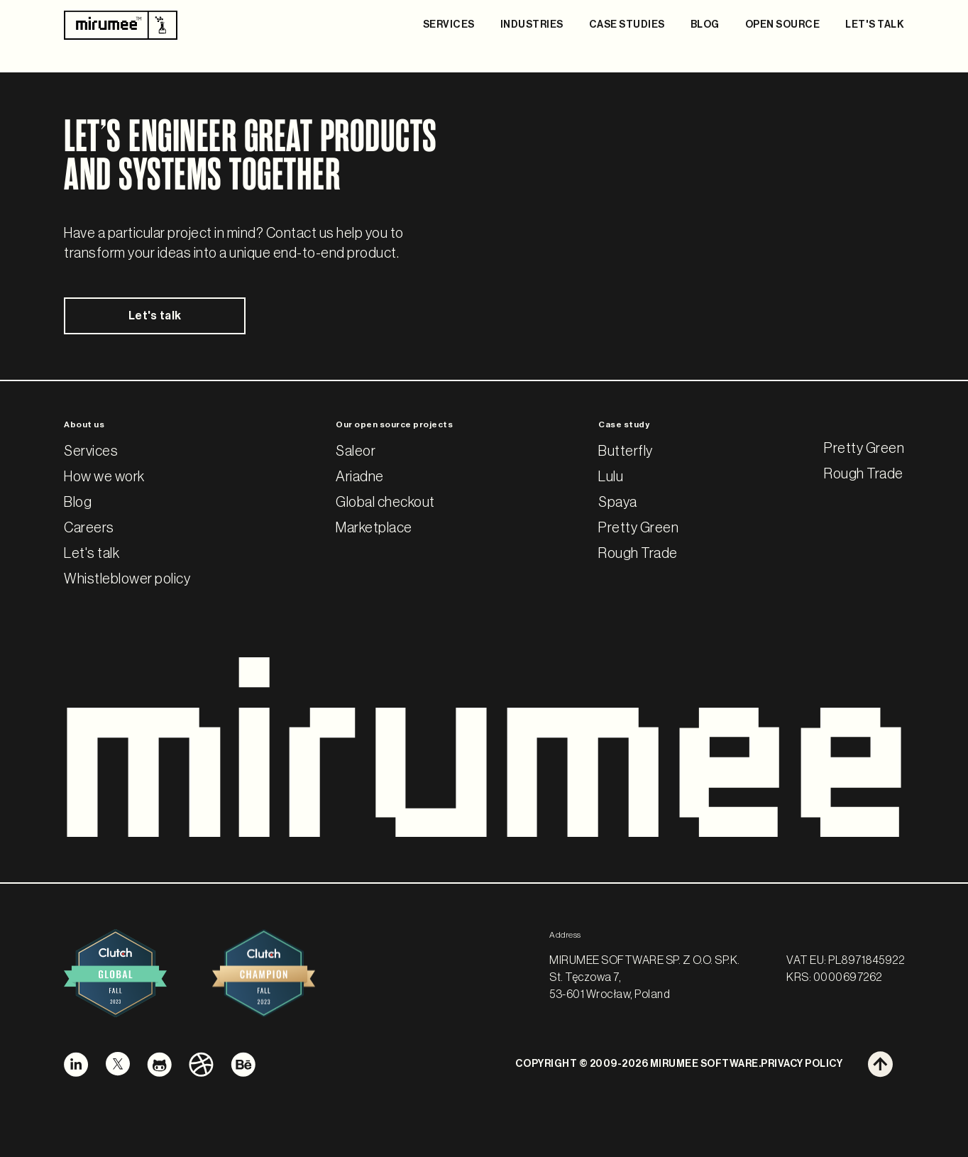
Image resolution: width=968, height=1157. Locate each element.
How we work (104, 477)
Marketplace (374, 528)
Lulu (610, 477)
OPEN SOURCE (782, 25)
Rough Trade (638, 554)
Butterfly (625, 451)
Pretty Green (638, 528)
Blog (78, 502)
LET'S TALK (874, 25)
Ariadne (360, 477)
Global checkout (385, 502)
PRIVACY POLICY (801, 1064)
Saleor (355, 451)
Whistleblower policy (127, 579)
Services (91, 451)
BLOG (705, 25)
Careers (89, 528)
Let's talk (155, 316)
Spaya (617, 502)
